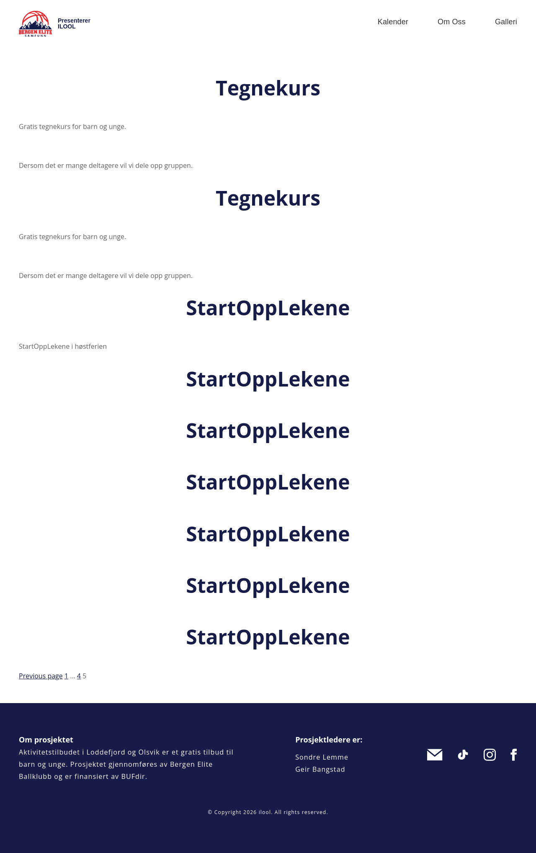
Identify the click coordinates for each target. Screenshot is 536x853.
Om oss (452, 22)
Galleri (506, 22)
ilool (265, 812)
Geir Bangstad (320, 769)
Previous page (41, 675)
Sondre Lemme (321, 757)
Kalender (393, 22)
